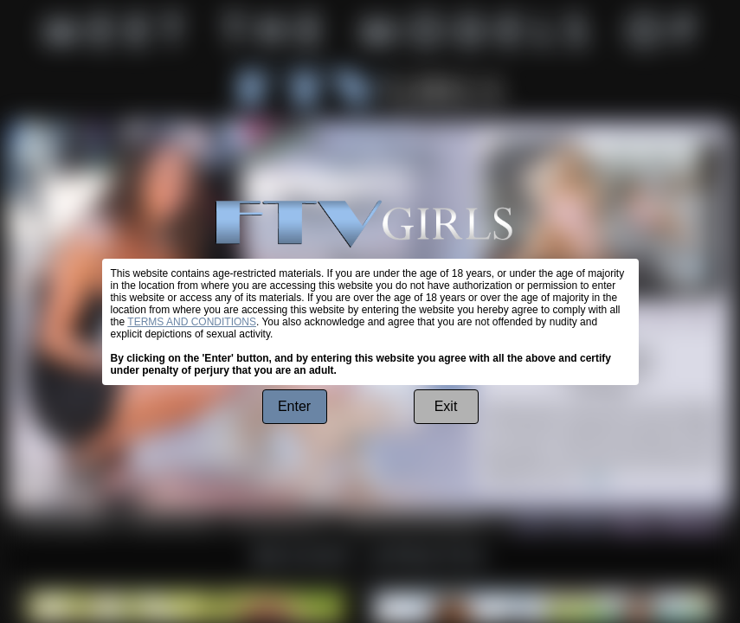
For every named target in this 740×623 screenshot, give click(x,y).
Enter (294, 406)
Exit (446, 406)
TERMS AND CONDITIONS (191, 322)
